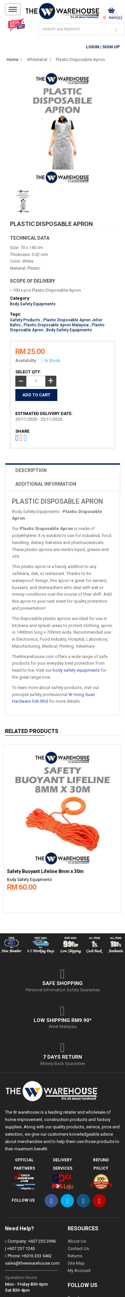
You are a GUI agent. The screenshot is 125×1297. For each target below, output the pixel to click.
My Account (79, 1270)
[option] (62, 827)
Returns (75, 1255)
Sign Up (111, 46)
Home (12, 59)
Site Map (76, 1263)
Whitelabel (37, 59)
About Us (77, 1241)
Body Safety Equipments (33, 304)
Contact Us (78, 1248)
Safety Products (25, 320)
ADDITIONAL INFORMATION (45, 484)
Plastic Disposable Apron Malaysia (56, 325)
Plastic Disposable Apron (80, 59)
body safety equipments (76, 670)
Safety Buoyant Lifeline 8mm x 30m (45, 871)
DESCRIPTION (31, 470)
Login (92, 46)
